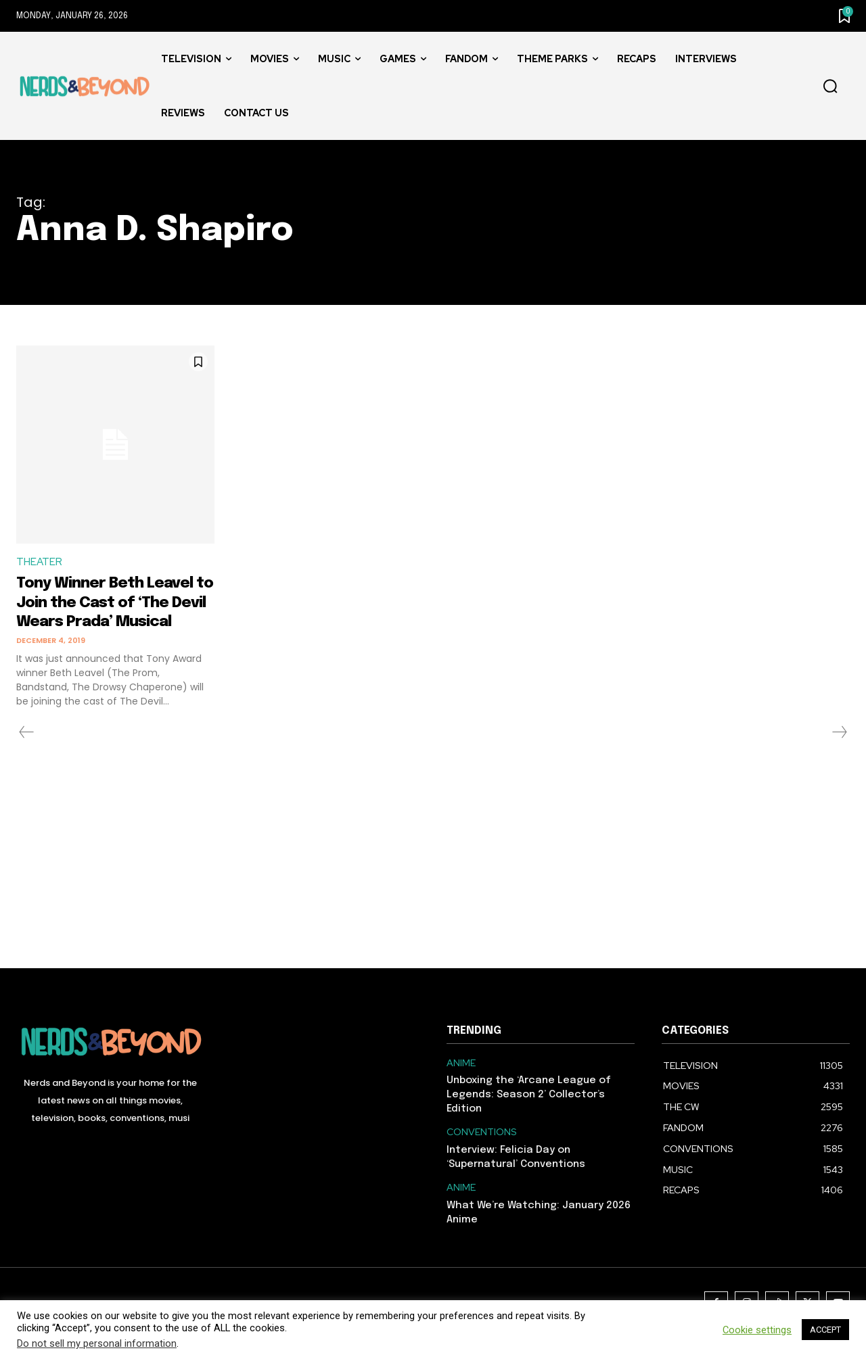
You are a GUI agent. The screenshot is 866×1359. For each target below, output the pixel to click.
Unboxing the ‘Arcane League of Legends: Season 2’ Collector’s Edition (529, 1115)
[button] (830, 86)
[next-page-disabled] (839, 752)
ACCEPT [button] (825, 1330)
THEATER (40, 563)
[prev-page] (26, 752)
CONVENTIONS (482, 1153)
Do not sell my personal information (97, 1343)
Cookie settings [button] (757, 1330)
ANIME (461, 1083)
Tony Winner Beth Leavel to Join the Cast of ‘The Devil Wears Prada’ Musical (114, 613)
